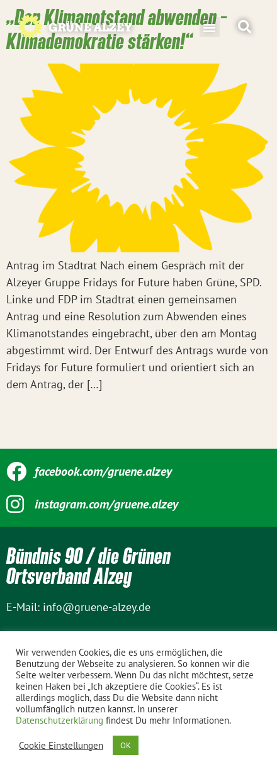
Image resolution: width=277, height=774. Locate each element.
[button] (210, 27)
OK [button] (125, 745)
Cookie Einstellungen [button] (61, 745)
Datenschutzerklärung (59, 720)
